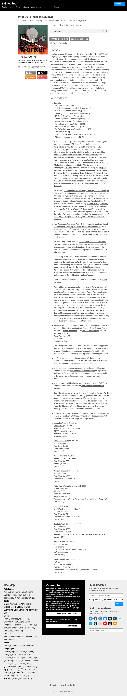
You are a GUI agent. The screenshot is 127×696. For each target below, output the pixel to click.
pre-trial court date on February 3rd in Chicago (83, 328)
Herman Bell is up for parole (84, 393)
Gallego (33, 675)
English (7, 651)
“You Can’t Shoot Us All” (83, 209)
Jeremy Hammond (61, 471)
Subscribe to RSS (30, 73)
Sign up (119, 604)
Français (7, 654)
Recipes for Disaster (23, 625)
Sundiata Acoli (59, 524)
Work (21, 622)
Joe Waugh (88, 275)
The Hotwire (9, 640)
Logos (19, 607)
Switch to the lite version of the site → (63, 685)
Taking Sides (78, 176)
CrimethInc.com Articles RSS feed (115, 623)
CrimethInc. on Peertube (100, 623)
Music (13, 607)
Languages (47, 7)
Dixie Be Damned (86, 173)
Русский (7, 657)
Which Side (87, 178)
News (27, 595)
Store (33, 7)
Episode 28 (90, 235)
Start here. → (74, 626)
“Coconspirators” (60, 209)
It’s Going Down (79, 247)
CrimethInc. (9, 3)
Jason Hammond (60, 456)
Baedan (82, 157)
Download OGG (79, 39)
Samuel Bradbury (73, 275)
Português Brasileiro (21, 654)
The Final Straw (76, 178)
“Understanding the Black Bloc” (70, 265)
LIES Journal (97, 157)
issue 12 (64, 152)
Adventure (12, 592)
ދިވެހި (27, 675)
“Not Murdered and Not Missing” (75, 214)
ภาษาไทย (20, 672)
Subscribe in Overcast (30, 77)
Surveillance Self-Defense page (82, 371)
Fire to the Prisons (91, 147)
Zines (6, 604)
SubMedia (58, 186)
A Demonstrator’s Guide (25, 598)
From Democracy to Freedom (16, 619)
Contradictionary (11, 622)
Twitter (65, 331)
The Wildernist (91, 155)
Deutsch (29, 651)
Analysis (21, 592)
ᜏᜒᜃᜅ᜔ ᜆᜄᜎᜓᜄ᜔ (25, 678)
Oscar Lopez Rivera (61, 441)
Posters (21, 604)
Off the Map (18, 631)
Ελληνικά (22, 657)
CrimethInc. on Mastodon (91, 619)
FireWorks (69, 168)
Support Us (119, 4)
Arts (6, 592)
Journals (13, 604)
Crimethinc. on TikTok (95, 623)
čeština (7, 663)
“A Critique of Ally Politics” (97, 204)
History (14, 595)
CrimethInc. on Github (110, 619)
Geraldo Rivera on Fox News (74, 262)
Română (12, 669)
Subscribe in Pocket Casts (42, 77)
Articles (7, 589)
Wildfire (57, 165)
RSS (12, 589)
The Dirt (86, 165)
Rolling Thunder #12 (80, 206)
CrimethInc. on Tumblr (115, 619)
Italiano (22, 651)
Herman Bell (58, 506)
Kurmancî (8, 678)
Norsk (15, 678)
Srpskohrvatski (28, 666)
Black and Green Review (72, 155)
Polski (14, 657)
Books (4, 7)
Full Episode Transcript (58, 43)
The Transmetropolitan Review (89, 163)
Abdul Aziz (58, 486)
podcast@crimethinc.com (35, 68)
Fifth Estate (75, 144)
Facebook (73, 331)
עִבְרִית (12, 672)
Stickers (29, 604)
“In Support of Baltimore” (99, 214)
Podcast (7, 634)
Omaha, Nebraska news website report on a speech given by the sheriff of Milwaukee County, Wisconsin (81, 267)
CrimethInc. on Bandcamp (120, 619)
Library (11, 7)
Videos (7, 607)
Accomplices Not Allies (98, 206)
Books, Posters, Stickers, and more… (19, 646)
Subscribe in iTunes (42, 73)
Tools (18, 7)
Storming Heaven (67, 163)
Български (12, 660)
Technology (9, 598)
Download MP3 (59, 39)
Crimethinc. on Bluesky (105, 619)
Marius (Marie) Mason (62, 559)
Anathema (94, 165)
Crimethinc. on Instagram (100, 619)
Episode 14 (89, 419)
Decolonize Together (75, 201)
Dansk (6, 672)
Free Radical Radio (100, 178)
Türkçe (29, 663)
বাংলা (25, 669)
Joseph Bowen (59, 542)
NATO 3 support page (90, 331)
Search (39, 7)
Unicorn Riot (89, 183)
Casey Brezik (59, 426)
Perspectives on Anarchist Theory (67, 147)
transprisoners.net (68, 313)
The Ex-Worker (10, 637)
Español (14, 651)
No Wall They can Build (27, 637)
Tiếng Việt (14, 675)
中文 (19, 660)
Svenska (32, 669)
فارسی (7, 666)
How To (21, 595)
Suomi (30, 657)
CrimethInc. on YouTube (105, 623)
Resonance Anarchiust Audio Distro (72, 224)
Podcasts (25, 7)
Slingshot (102, 168)
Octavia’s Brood (100, 173)
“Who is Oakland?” (98, 201)
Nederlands (16, 666)
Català (22, 675)
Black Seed (58, 155)
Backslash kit (102, 373)
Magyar (14, 663)
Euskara (21, 663)
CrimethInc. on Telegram (91, 623)
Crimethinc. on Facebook (95, 619)
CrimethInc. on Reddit (110, 623)
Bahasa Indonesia (30, 660)
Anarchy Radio (70, 181)
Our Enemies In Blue (93, 170)
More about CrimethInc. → (68, 614)
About (56, 7)
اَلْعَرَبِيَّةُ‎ (20, 669)
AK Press (57, 196)
